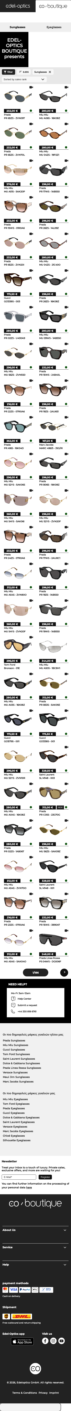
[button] (18, 6)
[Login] (35, 17)
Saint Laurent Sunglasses (19, 1058)
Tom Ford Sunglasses (16, 1054)
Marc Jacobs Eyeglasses (18, 1131)
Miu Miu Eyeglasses (15, 1099)
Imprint (54, 1392)
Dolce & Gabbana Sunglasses (21, 1063)
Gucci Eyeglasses (14, 1112)
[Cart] (59, 17)
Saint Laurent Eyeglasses (19, 1122)
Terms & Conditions (24, 1392)
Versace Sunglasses (15, 1072)
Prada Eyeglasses (14, 1108)
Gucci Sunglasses (14, 1049)
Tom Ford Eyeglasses (16, 1103)
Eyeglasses (54, 27)
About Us (34, 1230)
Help (34, 1264)
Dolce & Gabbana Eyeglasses (21, 1117)
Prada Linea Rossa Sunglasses (22, 1067)
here (29, 1187)
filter (8, 72)
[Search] (11, 17)
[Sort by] (24, 79)
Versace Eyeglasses (15, 1126)
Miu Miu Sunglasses (15, 1045)
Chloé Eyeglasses (14, 1135)
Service (34, 1247)
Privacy (43, 1392)
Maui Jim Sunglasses (16, 1076)
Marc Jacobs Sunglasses (18, 1081)
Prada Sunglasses (14, 1040)
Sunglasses (17, 27)
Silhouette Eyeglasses (16, 1140)
